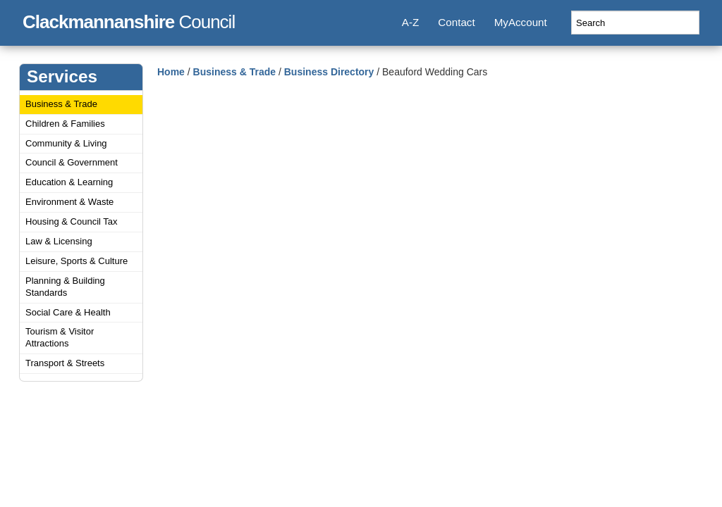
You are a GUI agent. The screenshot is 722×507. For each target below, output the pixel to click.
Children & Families (65, 123)
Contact (456, 22)
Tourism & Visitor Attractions (59, 337)
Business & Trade (61, 104)
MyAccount (520, 22)
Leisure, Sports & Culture (76, 261)
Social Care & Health (68, 312)
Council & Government (71, 162)
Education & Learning (69, 182)
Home (171, 71)
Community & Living (66, 143)
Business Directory (329, 71)
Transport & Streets (64, 363)
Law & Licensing (58, 241)
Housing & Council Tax (71, 221)
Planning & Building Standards (65, 286)
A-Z (410, 22)
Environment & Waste (69, 201)
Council (129, 19)
